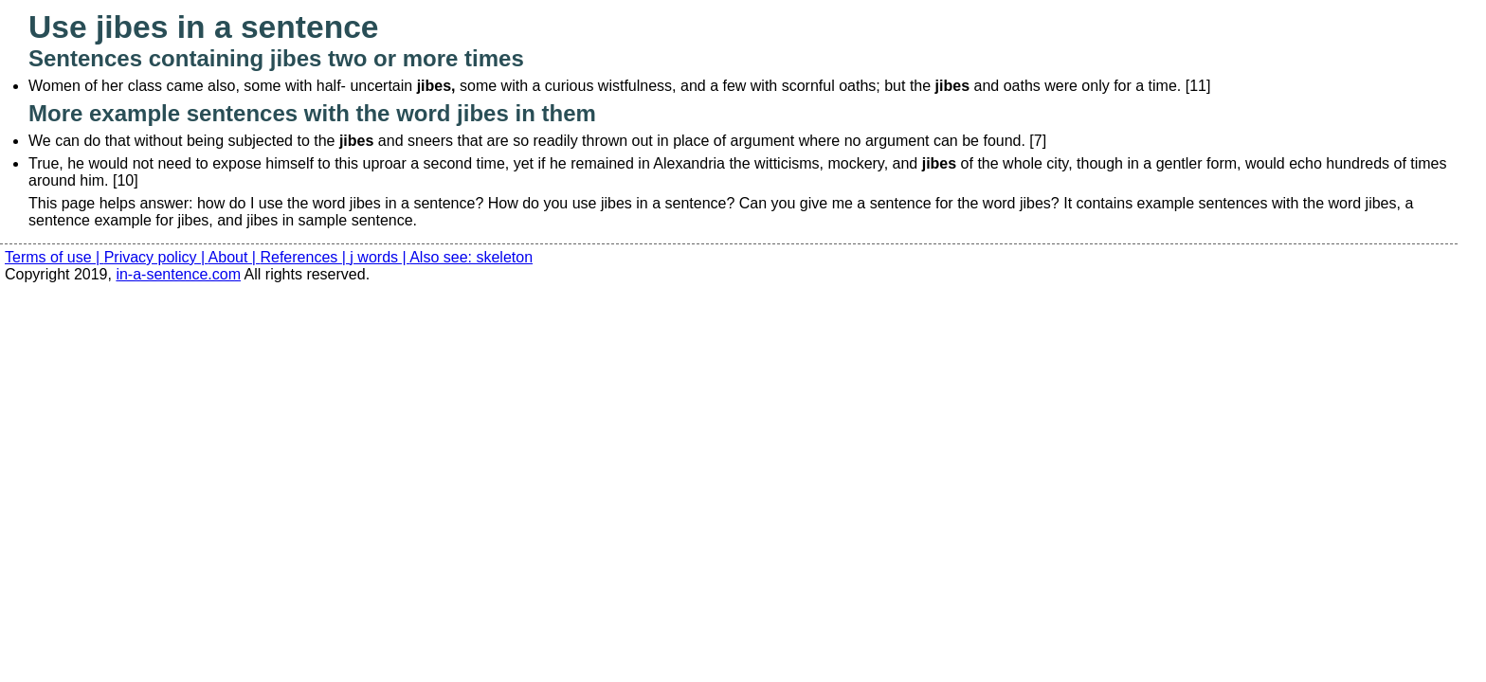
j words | (379, 257)
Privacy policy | (156, 257)
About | (234, 257)
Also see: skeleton (471, 257)
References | (305, 257)
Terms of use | (54, 257)
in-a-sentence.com (178, 274)
